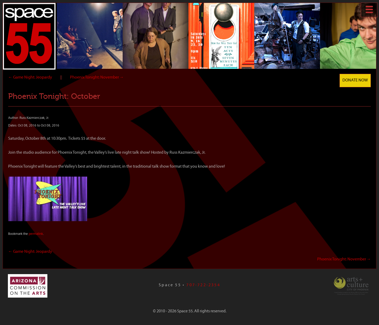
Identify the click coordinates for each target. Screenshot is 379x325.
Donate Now (355, 80)
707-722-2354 (203, 285)
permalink (36, 234)
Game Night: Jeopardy (30, 77)
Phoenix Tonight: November (97, 77)
